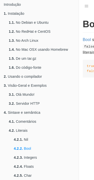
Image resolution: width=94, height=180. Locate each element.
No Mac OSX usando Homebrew (38, 50)
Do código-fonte (25, 68)
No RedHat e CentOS (29, 32)
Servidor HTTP (24, 104)
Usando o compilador (23, 76)
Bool (22, 148)
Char (23, 176)
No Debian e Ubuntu (29, 22)
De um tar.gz (22, 58)
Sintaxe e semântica (22, 112)
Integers (25, 158)
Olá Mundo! (22, 94)
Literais (18, 130)
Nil (21, 140)
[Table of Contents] (86, 6)
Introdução (12, 4)
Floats (24, 166)
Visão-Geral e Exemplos (25, 86)
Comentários (22, 122)
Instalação (14, 14)
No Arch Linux (23, 40)
